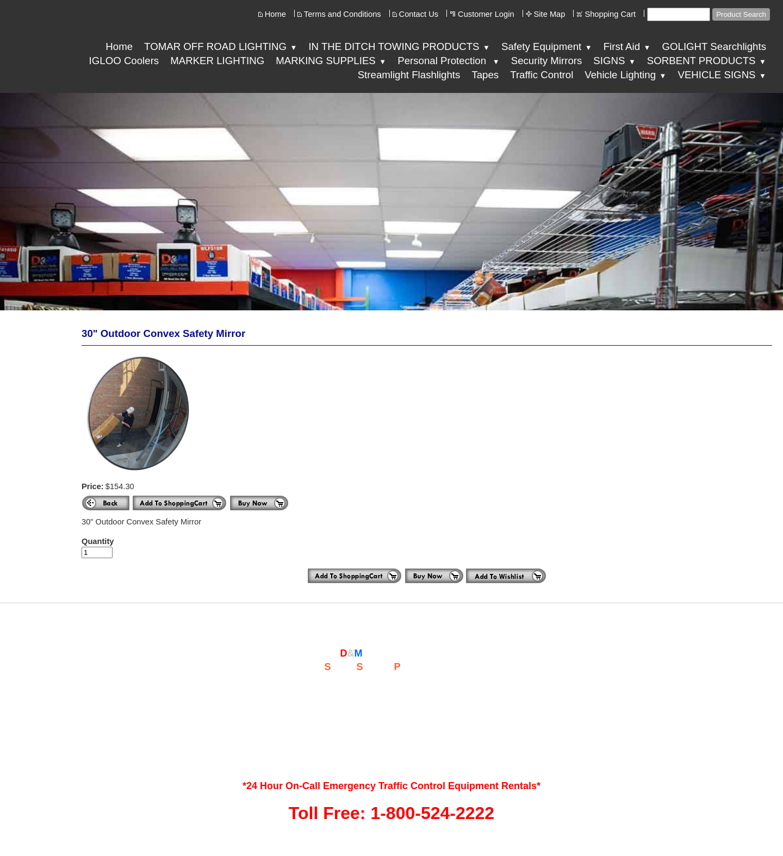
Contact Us (419, 14)
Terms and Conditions (342, 14)
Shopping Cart (610, 14)
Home (275, 14)
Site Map (550, 14)
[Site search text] (678, 14)
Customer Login (486, 14)
